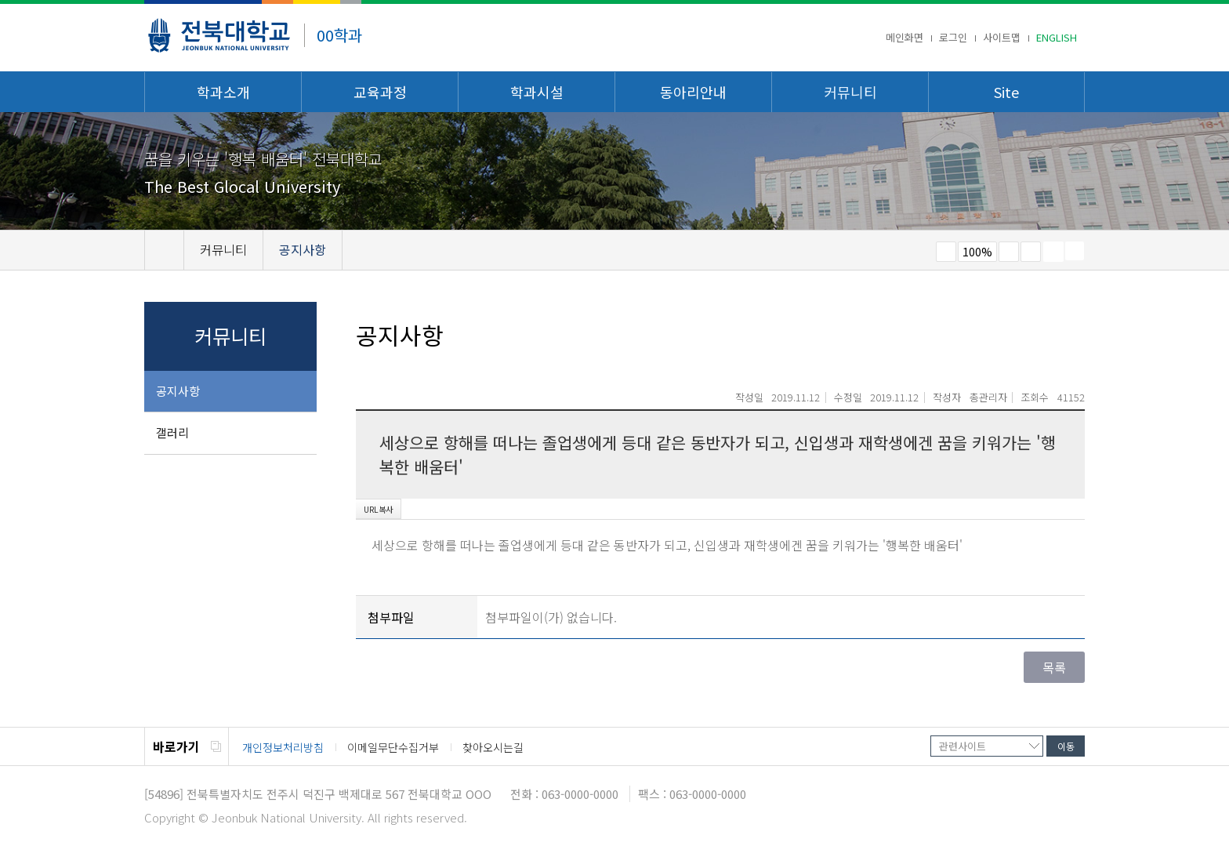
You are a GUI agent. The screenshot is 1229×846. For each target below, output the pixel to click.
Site (1006, 92)
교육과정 (380, 92)
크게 (1009, 251)
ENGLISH (1056, 37)
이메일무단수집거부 (393, 747)
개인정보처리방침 (283, 747)
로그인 (953, 37)
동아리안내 (693, 92)
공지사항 (178, 391)
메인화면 (904, 37)
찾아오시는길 (493, 747)
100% (977, 252)
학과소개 (223, 92)
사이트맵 (1002, 37)
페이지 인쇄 (1053, 251)
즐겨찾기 (1031, 251)
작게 (946, 251)
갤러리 (172, 432)
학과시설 (537, 92)
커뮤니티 (850, 92)
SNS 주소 (1074, 250)
